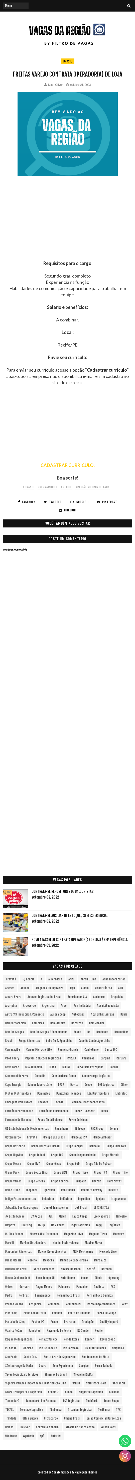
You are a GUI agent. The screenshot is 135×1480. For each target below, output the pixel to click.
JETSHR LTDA (101, 1207)
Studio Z (53, 1392)
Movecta (48, 1260)
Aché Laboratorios (113, 979)
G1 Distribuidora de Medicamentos (27, 1128)
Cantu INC (111, 1049)
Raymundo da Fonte (59, 1330)
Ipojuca (100, 1199)
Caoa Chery (12, 1058)
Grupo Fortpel (74, 1146)
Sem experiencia (63, 1366)
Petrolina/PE (73, 1304)
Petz (125, 1304)
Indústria (66, 1199)
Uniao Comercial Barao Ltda (104, 1418)
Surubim (114, 1392)
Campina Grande (68, 1049)
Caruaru (121, 1058)
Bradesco (102, 1032)
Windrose (11, 1436)
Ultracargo (51, 1418)
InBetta (113, 1190)
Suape (69, 1392)
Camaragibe (12, 1049)
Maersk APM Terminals (44, 1234)
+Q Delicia (28, 979)
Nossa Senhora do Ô (17, 1278)
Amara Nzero (13, 997)
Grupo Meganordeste (82, 1155)
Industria (48, 1199)
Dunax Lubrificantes (68, 1093)
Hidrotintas (114, 1181)
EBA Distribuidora (98, 1093)
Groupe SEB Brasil (54, 1137)
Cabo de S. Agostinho (59, 1041)
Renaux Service (48, 1339)
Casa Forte (12, 1067)
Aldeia (85, 988)
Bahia (123, 1014)
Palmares (64, 1287)
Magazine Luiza (73, 1234)
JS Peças (36, 1216)
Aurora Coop (58, 1014)
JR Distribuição (15, 1216)
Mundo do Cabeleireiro (74, 1260)
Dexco (88, 1085)
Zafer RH (56, 1436)
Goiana (114, 1128)
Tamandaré (12, 1401)
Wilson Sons (108, 1427)
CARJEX (71, 1058)
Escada (59, 1102)
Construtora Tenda (64, 1076)
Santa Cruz (31, 1357)
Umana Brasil (72, 1418)
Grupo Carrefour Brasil (45, 1146)
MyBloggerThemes (86, 1472)
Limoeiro (121, 1216)
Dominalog (43, 1093)
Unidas (9, 1427)
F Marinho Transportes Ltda (87, 1102)
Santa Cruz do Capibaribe (60, 1357)
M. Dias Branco (14, 1234)
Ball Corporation (15, 1023)
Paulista (99, 1287)
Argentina (48, 1005)
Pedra (9, 1295)
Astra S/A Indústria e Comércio (24, 1014)
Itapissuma (118, 1199)
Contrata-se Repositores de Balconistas (62, 891)
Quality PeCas (13, 1330)
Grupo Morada (110, 1155)
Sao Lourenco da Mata (95, 1357)
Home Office (12, 1190)
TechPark (91, 1401)
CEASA (52, 1067)
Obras (84, 1278)
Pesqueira (35, 1304)
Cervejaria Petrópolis (90, 1067)
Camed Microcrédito (39, 1049)
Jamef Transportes (56, 1207)
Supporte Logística (91, 1392)
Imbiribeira (68, 1190)
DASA (61, 1085)
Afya (72, 988)
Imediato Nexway (91, 1190)
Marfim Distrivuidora (66, 1243)
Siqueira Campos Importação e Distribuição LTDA (35, 1383)
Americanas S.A (77, 997)
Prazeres (70, 1322)
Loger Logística (80, 1225)
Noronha (106, 1269)
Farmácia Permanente (19, 1111)
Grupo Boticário (15, 1146)
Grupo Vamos (13, 1181)
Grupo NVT (33, 1164)
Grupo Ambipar (102, 1137)
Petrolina (54, 1304)
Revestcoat (107, 1339)
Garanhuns (61, 1128)
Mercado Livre (108, 1251)
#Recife (66, 487)
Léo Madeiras (102, 1216)
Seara (42, 1366)
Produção (88, 1322)
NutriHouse (68, 1278)
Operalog (113, 1278)
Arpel (64, 1005)
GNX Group (97, 1128)
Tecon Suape (111, 1401)
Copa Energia (13, 1085)
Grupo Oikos (53, 1164)
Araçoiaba (117, 997)
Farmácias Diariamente (54, 1111)
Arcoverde (29, 1005)
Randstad (35, 1330)
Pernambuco (43, 1295)
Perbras (24, 1295)
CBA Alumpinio (34, 1067)
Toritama (104, 1409)
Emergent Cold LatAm (18, 1102)
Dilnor (124, 1085)
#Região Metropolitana (92, 487)
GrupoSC (81, 1181)
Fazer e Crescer (85, 1111)
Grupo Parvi (12, 1172)
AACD (71, 979)
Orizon (9, 1287)
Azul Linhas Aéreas (102, 1014)
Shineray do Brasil (56, 1374)
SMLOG (76, 1383)
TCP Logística (71, 1401)
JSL (50, 1216)
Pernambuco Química (100, 1295)
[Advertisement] (67, 225)
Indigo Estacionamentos (20, 1199)
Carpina (105, 1058)
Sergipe (84, 1366)
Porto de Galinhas (79, 1313)
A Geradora (55, 979)
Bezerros (77, 1023)
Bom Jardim (96, 1023)
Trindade (10, 1418)
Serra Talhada (103, 1366)
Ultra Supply (30, 1418)
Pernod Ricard (14, 1304)
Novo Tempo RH (45, 1278)
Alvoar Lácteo (103, 988)
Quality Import (109, 1322)
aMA (120, 988)
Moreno (32, 1260)
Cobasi (114, 1067)
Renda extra (71, 1339)
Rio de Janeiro (48, 1348)
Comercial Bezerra (17, 1076)
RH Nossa (11, 1348)
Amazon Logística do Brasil (44, 997)
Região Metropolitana (19, 1339)
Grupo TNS (100, 1172)
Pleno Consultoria (35, 1313)
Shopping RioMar (83, 1374)
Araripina (11, 1005)
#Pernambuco (47, 487)
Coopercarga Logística (96, 1076)
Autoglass (78, 1014)
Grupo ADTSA (79, 1137)
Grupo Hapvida (14, 1155)
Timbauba (55, 1409)
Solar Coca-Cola (96, 1383)
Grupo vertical (60, 1181)
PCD (113, 1287)
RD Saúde (83, 1330)
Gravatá (32, 1137)
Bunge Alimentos (29, 1041)
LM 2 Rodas (58, 1225)
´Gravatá (10, 979)
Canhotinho (91, 1049)
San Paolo (11, 1357)
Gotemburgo (13, 1137)
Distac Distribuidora (18, 1093)
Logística (114, 1225)
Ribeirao (28, 1348)
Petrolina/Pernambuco (101, 1304)
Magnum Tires (98, 1234)
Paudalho (82, 1287)
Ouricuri (25, 1287)
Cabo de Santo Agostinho (94, 1041)
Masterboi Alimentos (18, 1251)
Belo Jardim (57, 1023)
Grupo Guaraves (116, 1146)
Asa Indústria (82, 1005)
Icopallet (32, 1190)
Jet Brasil (81, 1207)
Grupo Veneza (36, 1181)
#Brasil (28, 487)
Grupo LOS (57, 1155)
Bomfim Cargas (14, 1032)
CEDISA (66, 1067)
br (88, 1032)
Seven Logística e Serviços (21, 1374)
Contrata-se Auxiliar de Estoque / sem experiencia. (69, 915)
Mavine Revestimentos (52, 1251)
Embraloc (121, 1093)
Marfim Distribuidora (33, 1243)
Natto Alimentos (44, 1269)
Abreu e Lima (88, 979)
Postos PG (38, 1322)
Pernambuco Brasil (68, 1295)
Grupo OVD (73, 1164)
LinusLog (27, 1225)
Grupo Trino (120, 1172)
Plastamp (11, 1313)
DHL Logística (106, 1085)
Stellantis (118, 1383)
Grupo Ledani (37, 1155)
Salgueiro (118, 1348)
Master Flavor (93, 1243)
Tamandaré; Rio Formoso (41, 1401)
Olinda (98, 1278)
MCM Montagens (83, 1251)
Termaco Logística (31, 1409)
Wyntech (28, 1436)
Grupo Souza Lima (37, 1172)
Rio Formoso (71, 1348)
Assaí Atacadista (108, 1005)
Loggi (99, 1225)
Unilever (25, 1427)
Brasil (67, 61)
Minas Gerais (13, 1260)
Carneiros (88, 1058)
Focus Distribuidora (50, 1120)
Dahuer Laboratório (40, 1085)
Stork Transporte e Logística (23, 1392)
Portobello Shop (15, 1322)
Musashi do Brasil (16, 1269)
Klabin (62, 1216)
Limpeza (10, 1225)
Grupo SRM (60, 1172)
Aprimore (99, 997)
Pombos (57, 1313)
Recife (99, 1330)
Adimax (25, 988)
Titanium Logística (80, 1409)
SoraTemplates (61, 1472)
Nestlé (91, 1269)
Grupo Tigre (80, 1172)
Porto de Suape (106, 1313)
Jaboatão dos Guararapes (21, 1207)
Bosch (77, 1032)
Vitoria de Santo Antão (80, 1427)
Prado (54, 1322)
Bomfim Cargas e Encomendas (48, 1032)
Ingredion (84, 1199)
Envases (43, 1102)
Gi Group (80, 1128)
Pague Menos (44, 1287)
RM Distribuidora (95, 1348)
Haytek (96, 1181)
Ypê (42, 1436)
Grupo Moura (13, 1164)
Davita (74, 1085)
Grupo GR (94, 1146)
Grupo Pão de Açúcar (99, 1164)
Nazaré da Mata (71, 1269)
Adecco (9, 988)
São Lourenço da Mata (19, 1366)
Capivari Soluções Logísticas (43, 1058)
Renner (89, 1339)
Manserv (118, 1234)
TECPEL (9, 1409)
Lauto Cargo (79, 1216)
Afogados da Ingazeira (49, 988)
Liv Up (41, 1225)
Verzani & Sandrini (47, 1427)
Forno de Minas (78, 1120)
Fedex (104, 1111)
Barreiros (38, 1023)
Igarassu (49, 1190)
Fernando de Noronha (18, 1120)
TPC (118, 1409)
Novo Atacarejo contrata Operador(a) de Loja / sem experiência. (80, 939)
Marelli (9, 1243)
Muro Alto (100, 1260)
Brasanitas (121, 1032)
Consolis (40, 1076)
